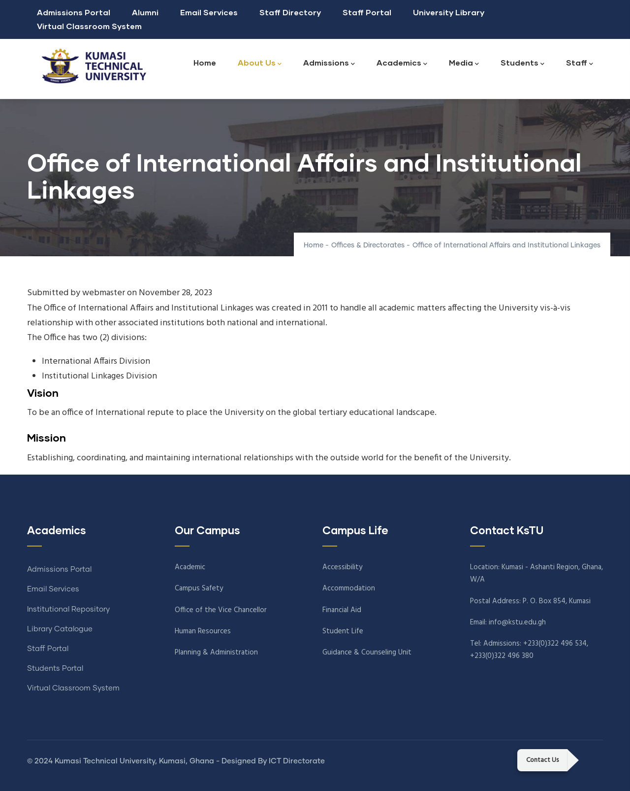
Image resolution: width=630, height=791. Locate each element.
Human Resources (203, 631)
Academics (402, 63)
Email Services (209, 12)
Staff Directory (290, 12)
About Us (260, 63)
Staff (579, 63)
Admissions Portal (73, 12)
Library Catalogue (60, 629)
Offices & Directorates (368, 245)
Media (464, 63)
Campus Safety (199, 588)
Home (204, 62)
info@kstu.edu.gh (517, 622)
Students (522, 63)
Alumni (145, 12)
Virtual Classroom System (89, 26)
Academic (190, 567)
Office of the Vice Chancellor (221, 610)
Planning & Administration (216, 652)
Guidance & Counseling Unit (366, 652)
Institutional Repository (68, 609)
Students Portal (55, 668)
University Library (448, 12)
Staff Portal (367, 12)
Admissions (329, 63)
